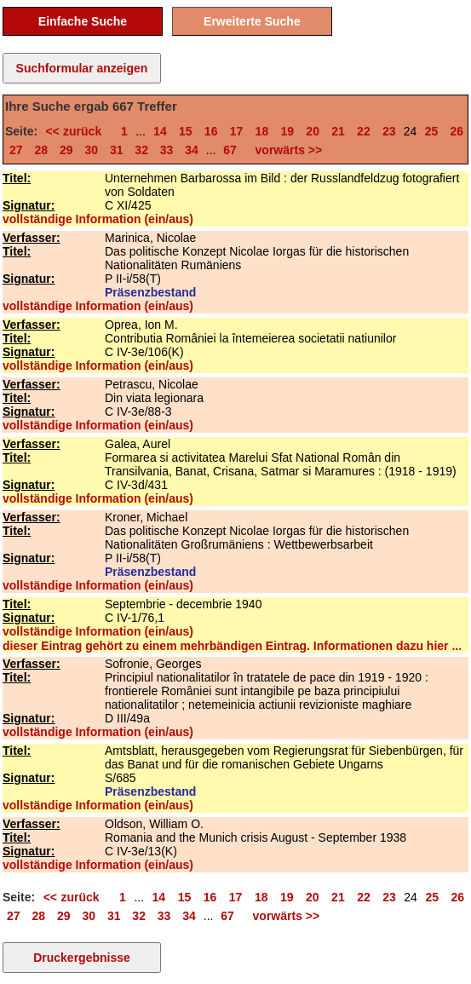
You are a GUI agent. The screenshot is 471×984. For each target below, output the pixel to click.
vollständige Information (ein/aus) (98, 219)
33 (167, 150)
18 (262, 131)
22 (363, 131)
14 (160, 131)
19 (287, 131)
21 (338, 131)
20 (312, 131)
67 (230, 150)
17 (237, 131)
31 (116, 150)
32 (141, 150)
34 (191, 150)
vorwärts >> (285, 150)
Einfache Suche (82, 21)
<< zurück (76, 131)
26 (457, 131)
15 (185, 131)
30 (91, 150)
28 (41, 150)
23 (389, 131)
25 (432, 131)
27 (16, 150)
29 (66, 150)
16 (211, 131)
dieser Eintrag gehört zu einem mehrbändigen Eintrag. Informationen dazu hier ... (232, 646)
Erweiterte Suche (252, 21)
